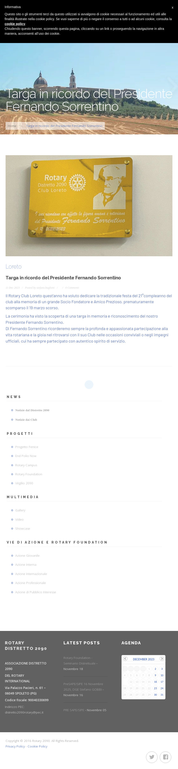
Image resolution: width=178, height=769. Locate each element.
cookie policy (15, 24)
